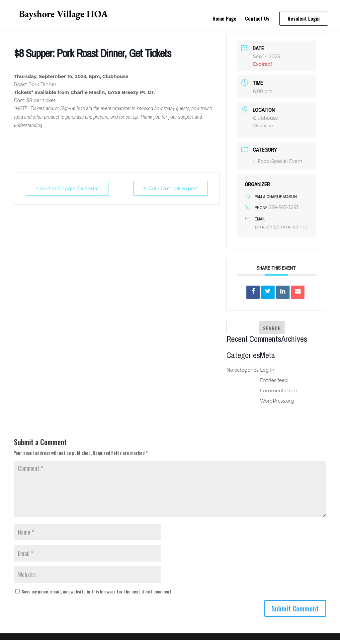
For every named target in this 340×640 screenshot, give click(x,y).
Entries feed (274, 380)
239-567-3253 (283, 207)
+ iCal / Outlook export (170, 188)
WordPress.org (277, 401)
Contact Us (257, 19)
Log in (267, 370)
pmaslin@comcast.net (281, 227)
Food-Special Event (277, 161)
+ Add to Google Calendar (67, 188)
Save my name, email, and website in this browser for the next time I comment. (97, 591)
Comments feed (279, 391)
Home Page (224, 19)
